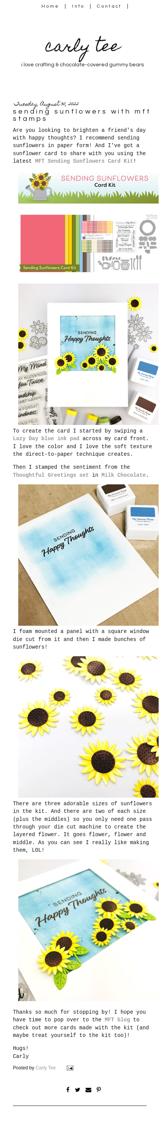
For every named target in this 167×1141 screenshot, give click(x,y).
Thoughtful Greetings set (51, 475)
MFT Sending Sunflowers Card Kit (84, 161)
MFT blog (117, 1020)
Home (50, 6)
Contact (109, 6)
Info (78, 6)
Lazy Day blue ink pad (46, 439)
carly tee (82, 47)
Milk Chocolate (124, 475)
